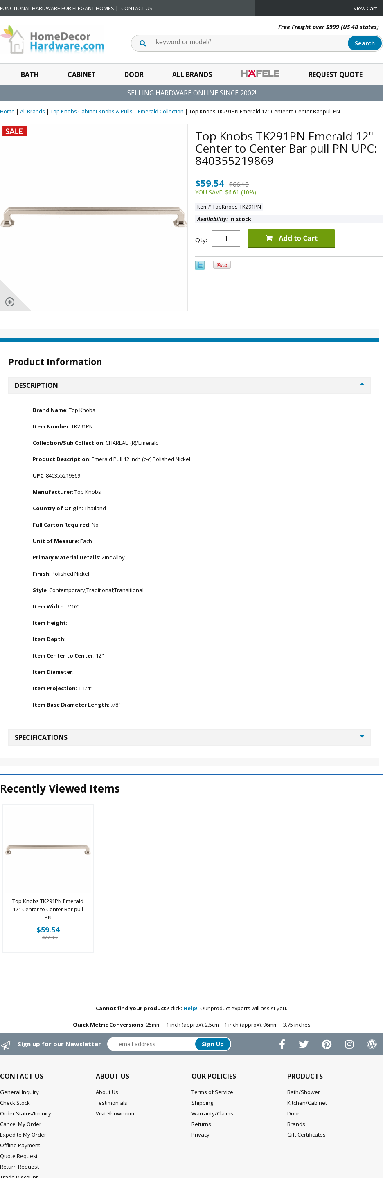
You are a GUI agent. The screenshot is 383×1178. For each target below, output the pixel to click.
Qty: (201, 240)
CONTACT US (137, 8)
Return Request (19, 1166)
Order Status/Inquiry (25, 1113)
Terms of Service (212, 1092)
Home (7, 111)
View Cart (365, 8)
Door (134, 74)
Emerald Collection (161, 111)
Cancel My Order (20, 1124)
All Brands (192, 74)
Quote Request (19, 1156)
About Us (107, 1092)
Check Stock (15, 1102)
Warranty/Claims (212, 1113)
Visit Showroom (115, 1113)
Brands (296, 1124)
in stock (224, 219)
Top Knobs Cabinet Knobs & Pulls (91, 111)
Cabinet (82, 74)
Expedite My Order (23, 1134)
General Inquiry (19, 1092)
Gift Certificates (306, 1134)
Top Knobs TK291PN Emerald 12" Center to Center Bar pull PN (47, 909)
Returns (201, 1124)
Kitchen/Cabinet (307, 1102)
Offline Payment (20, 1145)
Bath (30, 74)
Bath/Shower (303, 1092)
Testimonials (111, 1102)
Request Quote (336, 74)
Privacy (201, 1134)
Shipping (202, 1102)
